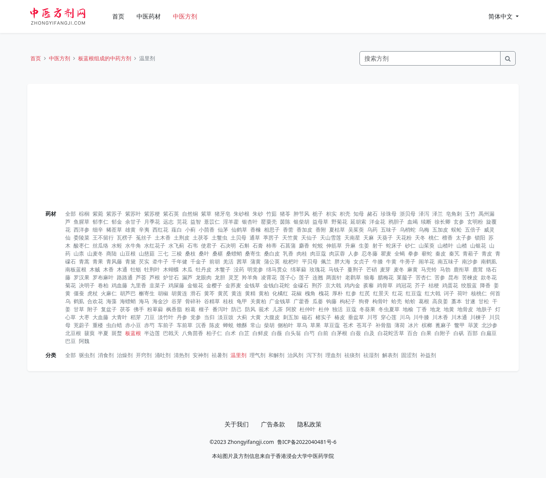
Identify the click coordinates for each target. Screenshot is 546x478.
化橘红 (280, 293)
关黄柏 (258, 301)
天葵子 (385, 237)
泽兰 (437, 213)
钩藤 (331, 301)
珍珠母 (389, 213)
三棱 (176, 253)
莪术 (264, 309)
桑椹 (217, 253)
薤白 (176, 229)
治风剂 (295, 355)
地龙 (435, 309)
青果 (98, 261)
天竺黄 (290, 237)
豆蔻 (351, 309)
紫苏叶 (133, 213)
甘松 (484, 301)
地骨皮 (465, 309)
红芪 (364, 293)
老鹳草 (353, 277)
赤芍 (149, 325)
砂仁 (410, 245)
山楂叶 (445, 245)
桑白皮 (272, 253)
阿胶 (291, 309)
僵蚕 (79, 293)
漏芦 (187, 277)
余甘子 (133, 221)
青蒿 (84, 261)
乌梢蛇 (408, 229)
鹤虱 (79, 301)
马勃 (445, 269)
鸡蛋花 (450, 285)
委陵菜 (81, 237)
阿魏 (84, 341)
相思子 (272, 229)
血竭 (412, 221)
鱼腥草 (81, 221)
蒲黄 (255, 261)
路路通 (125, 277)
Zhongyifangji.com (251, 441)
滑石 (195, 293)
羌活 (228, 261)
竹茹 (271, 213)
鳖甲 (459, 325)
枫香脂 (174, 309)
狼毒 (369, 277)
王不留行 (103, 237)
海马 (144, 301)
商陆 (111, 253)
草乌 (302, 325)
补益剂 (428, 355)
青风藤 (114, 261)
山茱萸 (427, 245)
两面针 (334, 277)
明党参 (255, 269)
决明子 (87, 285)
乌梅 (424, 229)
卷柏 (103, 285)
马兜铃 (429, 269)
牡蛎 (135, 269)
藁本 (456, 301)
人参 (353, 253)
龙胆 (220, 277)
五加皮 (440, 229)
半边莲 (152, 333)
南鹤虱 (489, 261)
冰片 (413, 325)
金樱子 (214, 285)
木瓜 (187, 269)
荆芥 (317, 285)
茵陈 (285, 221)
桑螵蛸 (234, 253)
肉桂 (302, 253)
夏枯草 (337, 229)
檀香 (447, 237)
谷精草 (212, 301)
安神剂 (201, 355)
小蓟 (190, 229)
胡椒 (163, 293)
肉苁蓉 (337, 253)
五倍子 (473, 229)
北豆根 (73, 333)
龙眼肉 (204, 277)
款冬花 (489, 277)
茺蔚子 (81, 325)
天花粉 (404, 237)
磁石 (307, 317)
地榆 (408, 309)
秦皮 (440, 253)
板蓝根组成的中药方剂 (104, 58)
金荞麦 (233, 285)
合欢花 (95, 301)
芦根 (154, 277)
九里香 (138, 285)
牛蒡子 (408, 261)
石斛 (244, 245)
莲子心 (288, 277)
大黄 (255, 317)
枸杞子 (348, 301)
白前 (323, 333)
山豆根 (128, 253)
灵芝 (233, 277)
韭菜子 (157, 285)
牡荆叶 (152, 269)
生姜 (364, 245)
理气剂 (257, 355)
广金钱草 (279, 301)
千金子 (198, 261)
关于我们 (236, 424)
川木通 (459, 317)
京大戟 (333, 285)
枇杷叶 (291, 261)
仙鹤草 (239, 229)
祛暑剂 (220, 355)
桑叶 (204, 253)
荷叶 (462, 293)
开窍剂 (144, 355)
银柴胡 (301, 221)
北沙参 (489, 325)
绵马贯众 (276, 269)
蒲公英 (272, 261)
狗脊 (364, 301)
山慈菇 (147, 253)
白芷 (244, 333)
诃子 (449, 293)
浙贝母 (408, 213)
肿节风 (301, 213)
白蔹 (355, 333)
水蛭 (116, 245)
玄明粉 (475, 221)
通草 (254, 237)
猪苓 (285, 213)
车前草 (185, 325)
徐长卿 (442, 221)
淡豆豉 (226, 317)
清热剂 (182, 355)
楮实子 (323, 317)
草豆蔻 (332, 325)
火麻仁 (109, 293)
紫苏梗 (152, 213)
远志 (168, 221)
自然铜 (190, 213)
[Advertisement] (273, 150)
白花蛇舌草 (391, 333)
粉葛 (190, 309)
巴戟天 (171, 333)
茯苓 (125, 309)
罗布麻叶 (103, 277)
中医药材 (148, 16)
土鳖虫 (220, 237)
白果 (426, 333)
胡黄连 (179, 293)
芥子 (420, 285)
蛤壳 (396, 301)
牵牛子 (160, 261)
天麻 (368, 237)
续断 (426, 221)
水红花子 (154, 245)
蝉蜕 (228, 325)
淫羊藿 (231, 221)
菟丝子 (144, 237)
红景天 (381, 293)
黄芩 (209, 293)
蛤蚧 (410, 301)
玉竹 (470, 213)
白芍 (309, 333)
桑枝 (190, 253)
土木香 (163, 237)
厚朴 (337, 293)
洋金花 (377, 221)
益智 (195, 221)
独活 (337, 309)
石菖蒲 (288, 245)
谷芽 (176, 301)
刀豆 (149, 317)
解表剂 (390, 355)
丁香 (421, 309)
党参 (195, 317)
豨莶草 (114, 229)
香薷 (288, 229)
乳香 (288, 253)
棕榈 (84, 213)
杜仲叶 (307, 309)
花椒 (296, 293)
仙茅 (223, 229)
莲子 (304, 277)
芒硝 (371, 269)
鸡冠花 (404, 285)
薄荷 (399, 325)
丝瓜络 (100, 245)
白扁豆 (489, 333)
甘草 (79, 309)
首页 (118, 16)
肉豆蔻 (318, 253)
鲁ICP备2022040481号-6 (307, 441)
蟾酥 (242, 325)
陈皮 (214, 325)
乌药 (372, 229)
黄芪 (223, 293)
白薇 (276, 333)
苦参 (440, 277)
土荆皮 (182, 237)
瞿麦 (386, 253)
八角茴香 (192, 333)
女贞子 (361, 261)
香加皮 (304, 229)
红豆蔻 (414, 293)
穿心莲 (389, 317)
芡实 (144, 261)
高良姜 (440, 301)
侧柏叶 (285, 325)
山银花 (478, 245)
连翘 (317, 277)
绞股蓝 (469, 285)
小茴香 (207, 229)
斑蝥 (116, 333)
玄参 (458, 221)
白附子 (442, 333)
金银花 (195, 285)
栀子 (317, 213)
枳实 (331, 213)
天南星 (352, 237)
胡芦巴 (128, 293)
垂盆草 (356, 317)
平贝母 (310, 261)
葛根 (424, 301)
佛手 (138, 309)
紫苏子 (114, 213)
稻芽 (135, 317)
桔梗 (433, 285)
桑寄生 (253, 253)
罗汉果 (81, 277)
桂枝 (228, 301)
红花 (397, 293)
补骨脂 (383, 325)
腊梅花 (386, 277)
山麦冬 (95, 253)
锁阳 (480, 237)
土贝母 (238, 237)
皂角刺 (454, 213)
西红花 (160, 229)
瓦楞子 (125, 237)
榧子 (204, 309)
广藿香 (301, 301)
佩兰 (326, 261)
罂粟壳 (269, 221)
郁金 (116, 221)
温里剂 (238, 355)
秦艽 (454, 253)
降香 (485, 285)
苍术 (348, 325)
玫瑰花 (317, 269)
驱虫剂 (87, 355)
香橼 (255, 229)
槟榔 (427, 325)
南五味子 (448, 261)
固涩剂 (409, 355)
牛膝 (377, 261)
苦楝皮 (470, 277)
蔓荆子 (355, 269)
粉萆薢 (155, 309)
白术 (230, 333)
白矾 (458, 333)
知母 (358, 213)
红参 (351, 293)
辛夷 (144, 229)
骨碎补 (193, 301)
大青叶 (119, 317)
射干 (377, 245)
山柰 (79, 253)
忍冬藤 (370, 253)
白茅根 (339, 333)
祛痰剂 (352, 355)
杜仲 (323, 309)
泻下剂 (314, 355)
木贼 (94, 269)
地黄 (449, 309)
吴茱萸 (356, 229)
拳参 (413, 253)
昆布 (453, 277)
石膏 (258, 245)
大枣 (84, 317)
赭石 (372, 213)
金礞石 (301, 285)
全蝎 (399, 253)
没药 (239, 269)
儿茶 (277, 309)
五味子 (389, 229)
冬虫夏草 (389, 309)
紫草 (206, 213)
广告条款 (273, 424)
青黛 (130, 261)
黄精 (250, 293)
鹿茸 (477, 269)
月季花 (152, 221)
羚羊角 (250, 277)
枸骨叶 (380, 301)
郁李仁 (100, 221)
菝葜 (89, 333)
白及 (369, 333)
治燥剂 (125, 355)
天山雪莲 (330, 237)
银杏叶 (250, 221)
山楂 (462, 245)
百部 (472, 333)
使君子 (209, 245)
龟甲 (242, 301)
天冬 (420, 237)
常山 (255, 325)
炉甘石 (171, 277)
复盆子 (109, 309)
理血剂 (333, 355)
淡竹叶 (166, 317)
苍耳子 (364, 325)
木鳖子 (223, 269)
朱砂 (258, 213)
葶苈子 (271, 237)
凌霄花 (269, 277)
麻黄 (412, 269)
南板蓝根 (75, 269)
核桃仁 (479, 293)
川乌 (405, 317)
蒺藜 (368, 285)
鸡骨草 (385, 285)
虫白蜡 (114, 325)
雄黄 (130, 229)
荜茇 (473, 325)
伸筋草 (334, 245)
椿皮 (339, 317)
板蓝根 (133, 333)
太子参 (464, 237)
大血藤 (100, 317)
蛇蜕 (317, 245)
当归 (209, 317)
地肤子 (484, 309)
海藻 (111, 301)
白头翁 (293, 333)
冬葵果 (367, 309)
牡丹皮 (204, 269)
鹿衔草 (461, 269)
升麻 (350, 245)
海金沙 (160, 301)
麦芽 (385, 269)
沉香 (201, 325)
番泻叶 (220, 309)
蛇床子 (394, 245)
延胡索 (358, 221)
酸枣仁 (81, 245)
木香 (108, 269)
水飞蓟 (176, 245)
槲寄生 (147, 293)
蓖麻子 (443, 325)
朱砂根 (241, 213)
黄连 (236, 293)
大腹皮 (272, 317)
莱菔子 (405, 277)
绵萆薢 (298, 269)
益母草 (320, 221)
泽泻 (424, 213)
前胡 (214, 261)
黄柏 (264, 293)
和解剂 (276, 355)
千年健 (179, 261)
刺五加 (291, 317)
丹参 (182, 317)
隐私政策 (309, 424)
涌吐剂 (163, 355)
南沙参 (470, 261)
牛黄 (391, 261)
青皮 (487, 253)
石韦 (192, 245)
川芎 (372, 317)
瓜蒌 (317, 301)
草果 (315, 325)
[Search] (429, 58)
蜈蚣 (456, 229)
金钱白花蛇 (276, 285)
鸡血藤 (119, 285)
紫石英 (171, 213)
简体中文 (501, 16)
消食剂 (106, 355)
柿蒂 (271, 245)
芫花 (182, 221)
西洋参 (81, 229)
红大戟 (433, 293)
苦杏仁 (423, 277)
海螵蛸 (128, 301)
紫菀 (98, 213)
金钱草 (252, 285)
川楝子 (478, 317)
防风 (250, 309)
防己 (236, 309)
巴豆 (70, 341)
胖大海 (342, 261)
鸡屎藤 (176, 285)
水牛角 (133, 245)
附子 (92, 309)
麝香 (304, 245)
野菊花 (339, 221)
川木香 (440, 317)
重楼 (98, 325)
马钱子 (336, 269)
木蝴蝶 (171, 269)
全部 (70, 213)
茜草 (242, 261)
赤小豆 (133, 325)
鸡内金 (352, 285)
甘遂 (470, 301)
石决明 (228, 245)
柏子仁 (214, 333)
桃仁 (433, 237)
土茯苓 (201, 237)
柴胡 (269, 325)
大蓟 (242, 317)
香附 (320, 229)
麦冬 (399, 269)
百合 (412, 333)
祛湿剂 (371, 355)
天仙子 (309, 237)
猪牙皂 (223, 213)
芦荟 (141, 277)
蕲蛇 (427, 253)
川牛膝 (421, 317)
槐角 (310, 293)
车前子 (166, 325)
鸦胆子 (396, 221)
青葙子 (471, 253)
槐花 (323, 293)
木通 (122, 269)
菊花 (70, 285)
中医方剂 (185, 16)
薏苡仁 (212, 221)
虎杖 (92, 293)
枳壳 (345, 213)
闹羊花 (427, 261)
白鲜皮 (260, 333)
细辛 (98, 229)
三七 (163, 253)
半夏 (103, 333)
